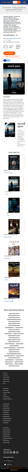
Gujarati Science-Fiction (14, 357)
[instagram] (7, 452)
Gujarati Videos (6, 392)
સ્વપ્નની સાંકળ (21, 125)
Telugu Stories (6, 442)
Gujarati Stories (6, 429)
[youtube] (14, 452)
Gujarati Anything (19, 363)
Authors (5, 394)
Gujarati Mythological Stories (14, 353)
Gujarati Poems (19, 327)
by (4, 172)
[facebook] (4, 452)
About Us (5, 373)
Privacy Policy (6, 377)
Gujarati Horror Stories (14, 349)
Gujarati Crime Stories (14, 365)
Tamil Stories (6, 440)
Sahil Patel (8, 237)
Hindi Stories (6, 427)
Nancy (7, 279)
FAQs (4, 383)
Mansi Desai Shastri (9, 172)
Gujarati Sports (19, 359)
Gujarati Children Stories (14, 323)
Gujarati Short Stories (14, 313)
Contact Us (5, 375)
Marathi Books (6, 410)
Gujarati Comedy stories (14, 325)
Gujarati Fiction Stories (14, 317)
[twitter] (11, 452)
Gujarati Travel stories (14, 329)
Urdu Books (5, 422)
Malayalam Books (7, 418)
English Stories (6, 434)
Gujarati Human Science (14, 341)
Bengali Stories (6, 436)
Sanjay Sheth (7, 258)
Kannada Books (6, 420)
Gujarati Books (6, 408)
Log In (23, 2)
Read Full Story (9, 53)
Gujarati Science (9, 363)
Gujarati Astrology (18, 361)
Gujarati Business (9, 359)
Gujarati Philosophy (9, 343)
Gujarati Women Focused (14, 331)
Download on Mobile (12, 56)
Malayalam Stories (7, 438)
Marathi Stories (6, 432)
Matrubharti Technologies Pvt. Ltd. (18, 468)
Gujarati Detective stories (15, 38)
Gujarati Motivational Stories (14, 319)
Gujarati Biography (14, 345)
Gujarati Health (19, 343)
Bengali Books (6, 416)
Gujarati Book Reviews (9, 355)
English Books (6, 404)
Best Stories (6, 388)
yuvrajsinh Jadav (9, 301)
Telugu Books (6, 414)
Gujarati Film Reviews (14, 351)
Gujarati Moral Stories (14, 337)
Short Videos (6, 396)
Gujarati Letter (20, 347)
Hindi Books (6, 406)
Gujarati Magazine (9, 327)
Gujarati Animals (9, 361)
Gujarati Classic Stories (14, 321)
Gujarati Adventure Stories (14, 339)
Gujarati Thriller (20, 355)
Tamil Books (6, 412)
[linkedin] (17, 452)
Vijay (6, 38)
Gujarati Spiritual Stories (14, 315)
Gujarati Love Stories (18, 333)
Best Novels (6, 390)
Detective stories (18, 47)
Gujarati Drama (8, 333)
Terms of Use (6, 379)
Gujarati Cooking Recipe (10, 347)
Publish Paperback (7, 398)
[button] (16, 2)
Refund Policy (6, 381)
